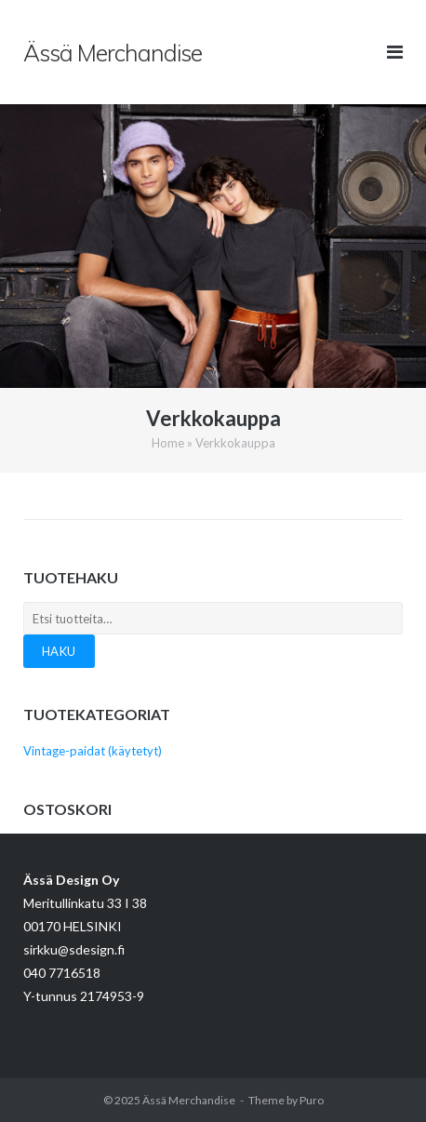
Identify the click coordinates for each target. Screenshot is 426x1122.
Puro (312, 1100)
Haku (59, 651)
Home (168, 442)
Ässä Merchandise (188, 1100)
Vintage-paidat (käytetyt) (92, 750)
